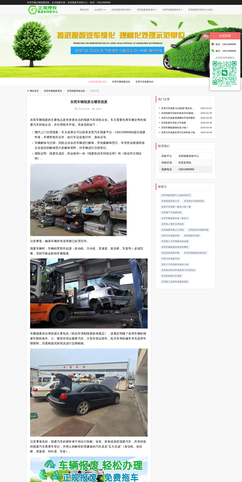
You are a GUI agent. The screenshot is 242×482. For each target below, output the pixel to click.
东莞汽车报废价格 (170, 235)
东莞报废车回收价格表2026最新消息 (178, 113)
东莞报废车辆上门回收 (172, 230)
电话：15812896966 (223, 44)
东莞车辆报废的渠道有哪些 (174, 247)
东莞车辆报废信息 (121, 81)
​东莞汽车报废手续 (170, 258)
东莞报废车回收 (192, 235)
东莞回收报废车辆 (170, 253)
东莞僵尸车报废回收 (171, 212)
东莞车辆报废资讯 (172, 9)
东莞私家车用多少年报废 (173, 122)
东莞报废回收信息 (98, 81)
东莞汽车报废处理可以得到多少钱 (178, 132)
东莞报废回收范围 (121, 9)
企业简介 (100, 9)
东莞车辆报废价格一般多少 (174, 218)
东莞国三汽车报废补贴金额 (174, 241)
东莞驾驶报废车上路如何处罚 (176, 195)
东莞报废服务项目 (147, 9)
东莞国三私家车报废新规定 (174, 281)
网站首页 (84, 9)
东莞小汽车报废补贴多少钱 (174, 264)
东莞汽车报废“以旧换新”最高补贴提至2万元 (178, 108)
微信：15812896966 (223, 50)
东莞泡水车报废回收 (194, 201)
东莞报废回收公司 (170, 201)
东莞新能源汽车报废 (171, 276)
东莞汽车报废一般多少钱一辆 (176, 206)
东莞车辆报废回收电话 (195, 253)
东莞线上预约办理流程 (172, 224)
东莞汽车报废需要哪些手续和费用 (178, 118)
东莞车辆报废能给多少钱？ (174, 127)
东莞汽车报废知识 (144, 81)
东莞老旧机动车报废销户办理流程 (178, 270)
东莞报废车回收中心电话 (200, 9)
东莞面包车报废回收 (198, 230)
